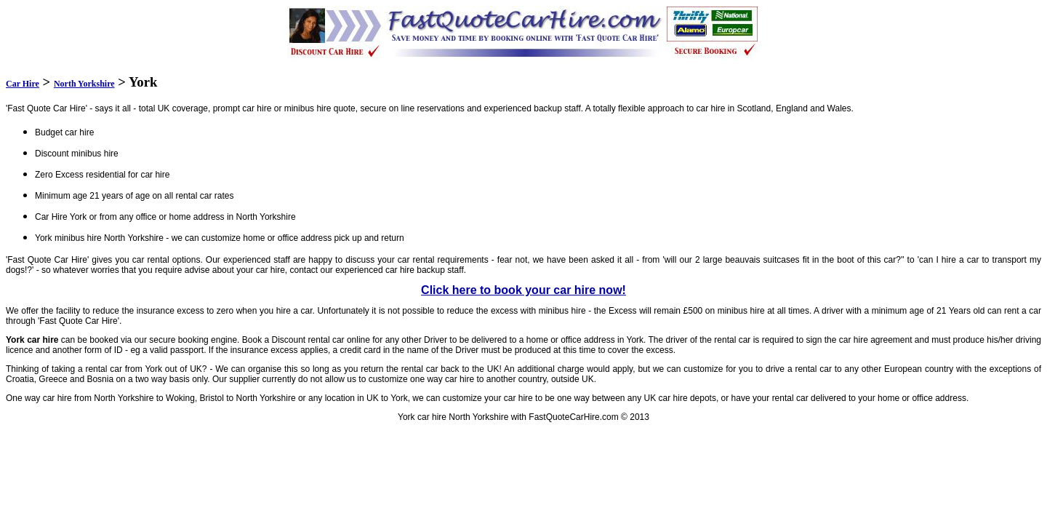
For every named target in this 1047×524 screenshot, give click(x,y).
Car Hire (22, 84)
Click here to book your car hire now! (523, 290)
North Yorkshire (84, 84)
